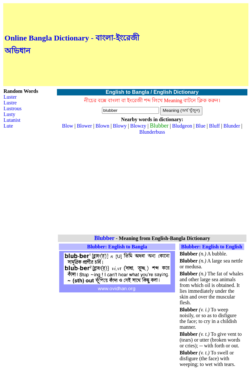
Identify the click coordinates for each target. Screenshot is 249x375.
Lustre (10, 102)
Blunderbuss (152, 132)
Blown (102, 126)
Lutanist (12, 120)
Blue (200, 126)
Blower (84, 126)
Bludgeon (182, 126)
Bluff (214, 126)
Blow (67, 126)
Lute (8, 126)
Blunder (231, 126)
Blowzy (138, 126)
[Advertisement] (194, 44)
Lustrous (13, 108)
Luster (10, 97)
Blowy (120, 126)
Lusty (9, 114)
